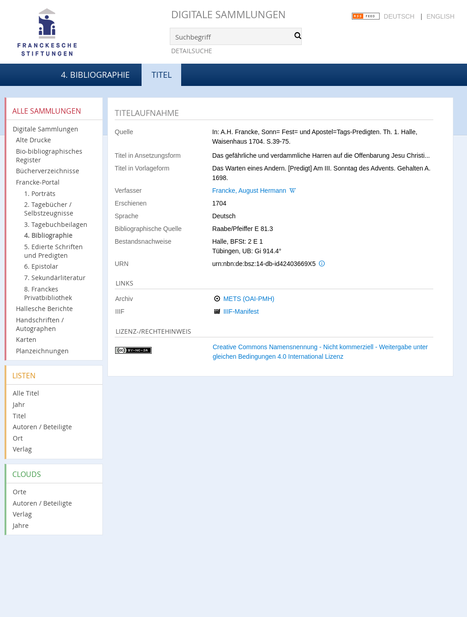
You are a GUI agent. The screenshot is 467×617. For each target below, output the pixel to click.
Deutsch (399, 16)
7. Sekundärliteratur (55, 277)
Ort (18, 438)
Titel (19, 415)
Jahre (21, 525)
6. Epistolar (41, 266)
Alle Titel (26, 393)
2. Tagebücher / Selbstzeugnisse (48, 208)
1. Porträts (40, 193)
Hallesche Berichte (44, 308)
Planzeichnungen (42, 350)
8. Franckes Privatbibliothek (48, 293)
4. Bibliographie (95, 74)
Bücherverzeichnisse (47, 170)
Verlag (22, 449)
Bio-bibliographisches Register (49, 155)
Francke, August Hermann (249, 190)
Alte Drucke (33, 139)
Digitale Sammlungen (228, 14)
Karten (26, 339)
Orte (19, 491)
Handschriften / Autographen (40, 324)
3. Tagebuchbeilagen (55, 224)
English (440, 16)
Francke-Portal (38, 182)
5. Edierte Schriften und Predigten (53, 251)
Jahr (19, 404)
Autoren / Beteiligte (42, 426)
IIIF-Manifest (241, 311)
